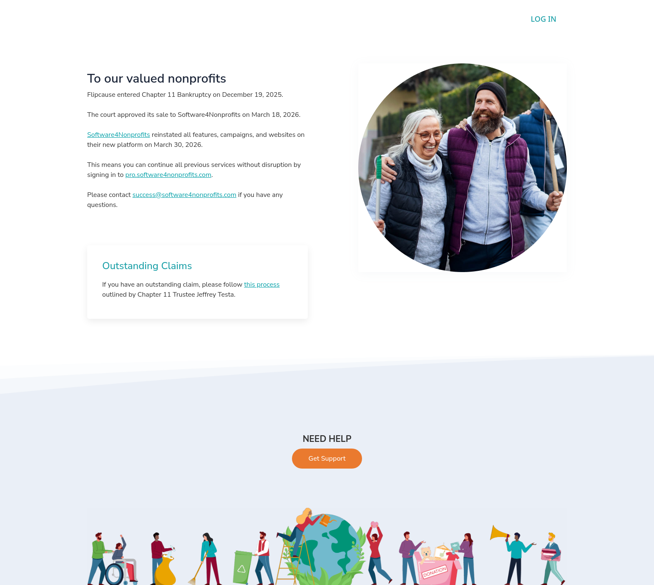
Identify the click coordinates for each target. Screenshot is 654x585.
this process (261, 284)
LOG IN (543, 19)
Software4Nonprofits (118, 134)
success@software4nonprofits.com (184, 194)
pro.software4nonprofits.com (168, 174)
